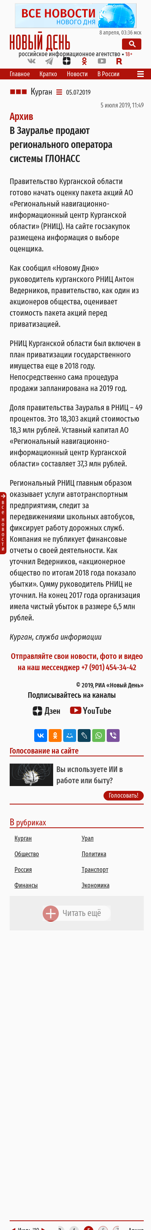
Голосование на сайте (44, 751)
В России (108, 74)
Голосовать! (124, 795)
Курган (41, 92)
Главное (20, 74)
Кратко (48, 74)
